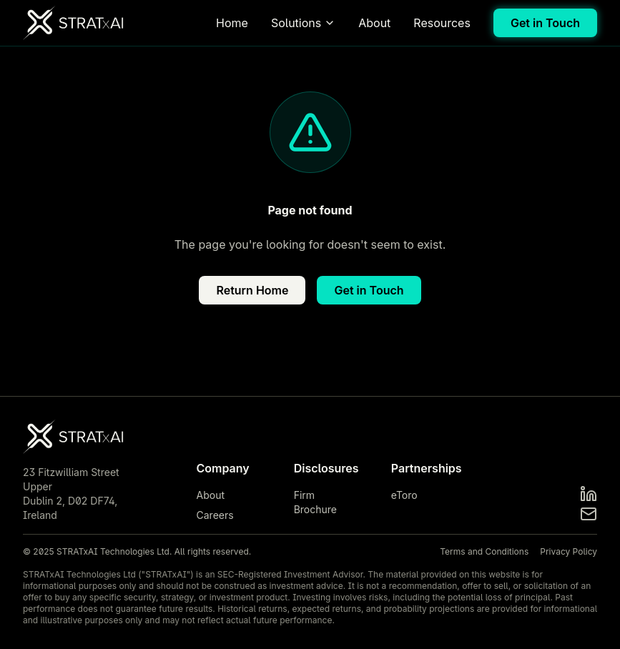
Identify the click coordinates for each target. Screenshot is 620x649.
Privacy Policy (568, 551)
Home (232, 23)
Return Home (252, 290)
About (374, 23)
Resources (442, 23)
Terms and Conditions (484, 551)
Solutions (303, 23)
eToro (404, 495)
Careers (215, 515)
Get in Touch (545, 23)
